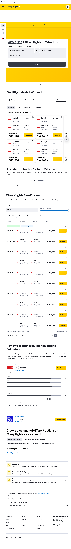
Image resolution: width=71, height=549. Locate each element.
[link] (61, 331)
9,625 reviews (22, 385)
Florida (29, 71)
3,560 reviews (22, 333)
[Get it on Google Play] (58, 485)
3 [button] (62, 299)
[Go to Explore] (3, 20)
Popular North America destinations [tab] (22, 407)
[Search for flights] (3, 12)
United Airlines (22, 379)
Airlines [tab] (39, 407)
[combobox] (15, 33)
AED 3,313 (18, 29)
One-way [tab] (41, 94)
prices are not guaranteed (47, 457)
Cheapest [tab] (14, 94)
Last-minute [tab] (30, 94)
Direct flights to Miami (16, 416)
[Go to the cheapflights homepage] (13, 7)
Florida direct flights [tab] (17, 402)
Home (10, 71)
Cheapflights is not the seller (39, 462)
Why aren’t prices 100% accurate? (39, 469)
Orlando (35, 71)
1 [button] (55, 299)
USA (25, 71)
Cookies (32, 2)
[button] (69, 2)
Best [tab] (22, 94)
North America (17, 71)
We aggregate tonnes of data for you (39, 466)
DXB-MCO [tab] (43, 168)
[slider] (69, 198)
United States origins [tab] (51, 407)
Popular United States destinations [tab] (37, 402)
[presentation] (60, 30)
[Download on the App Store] (58, 489)
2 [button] (59, 299)
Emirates (21, 328)
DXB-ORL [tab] (34, 168)
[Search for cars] (3, 16)
